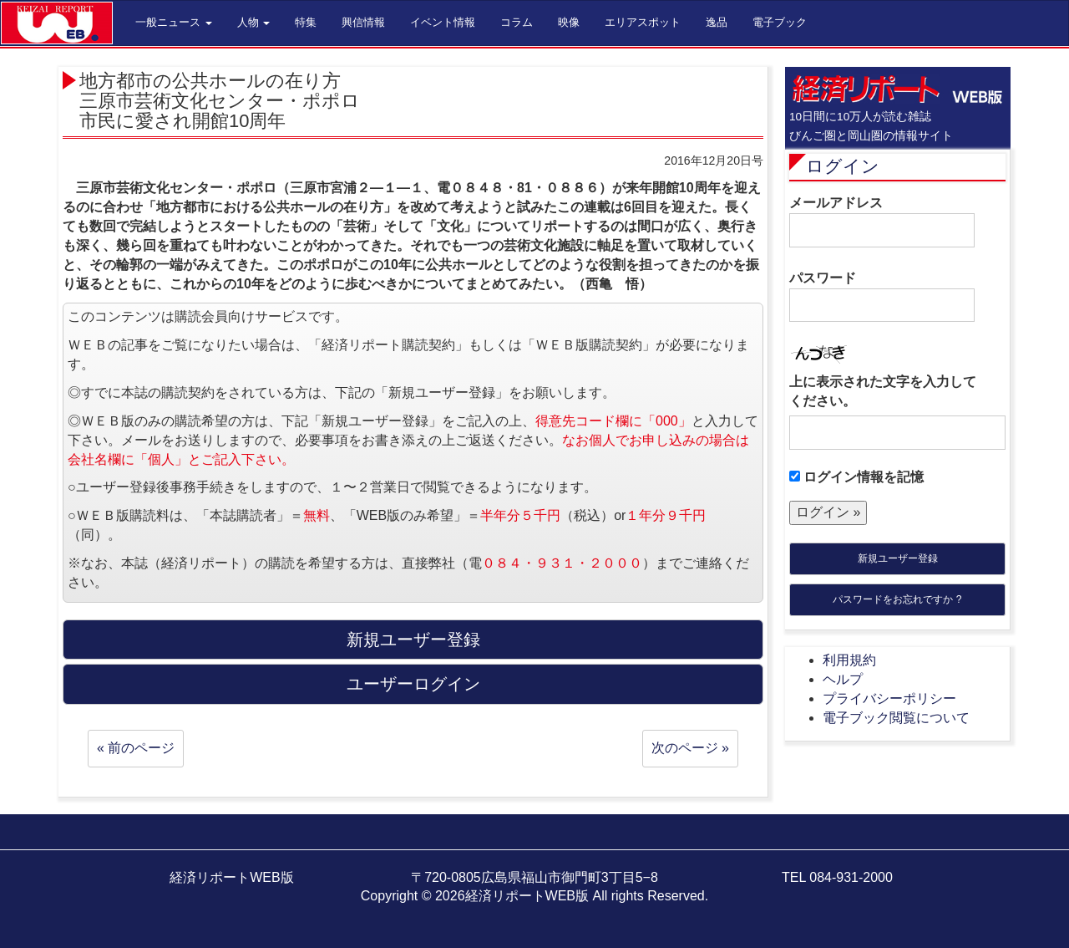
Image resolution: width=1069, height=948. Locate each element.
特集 (306, 22)
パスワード (882, 297)
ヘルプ (843, 679)
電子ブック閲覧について (896, 718)
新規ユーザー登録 (898, 558)
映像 (569, 22)
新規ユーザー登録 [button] (413, 639)
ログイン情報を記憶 (856, 477)
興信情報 (363, 22)
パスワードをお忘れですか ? (897, 599)
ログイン (842, 166)
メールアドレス (882, 221)
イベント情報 (442, 22)
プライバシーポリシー (889, 698)
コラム (516, 22)
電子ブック (779, 22)
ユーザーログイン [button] (413, 684)
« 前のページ (136, 748)
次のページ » (690, 748)
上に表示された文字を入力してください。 (882, 391)
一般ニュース (173, 22)
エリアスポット (643, 22)
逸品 (716, 22)
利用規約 (849, 660)
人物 (254, 22)
